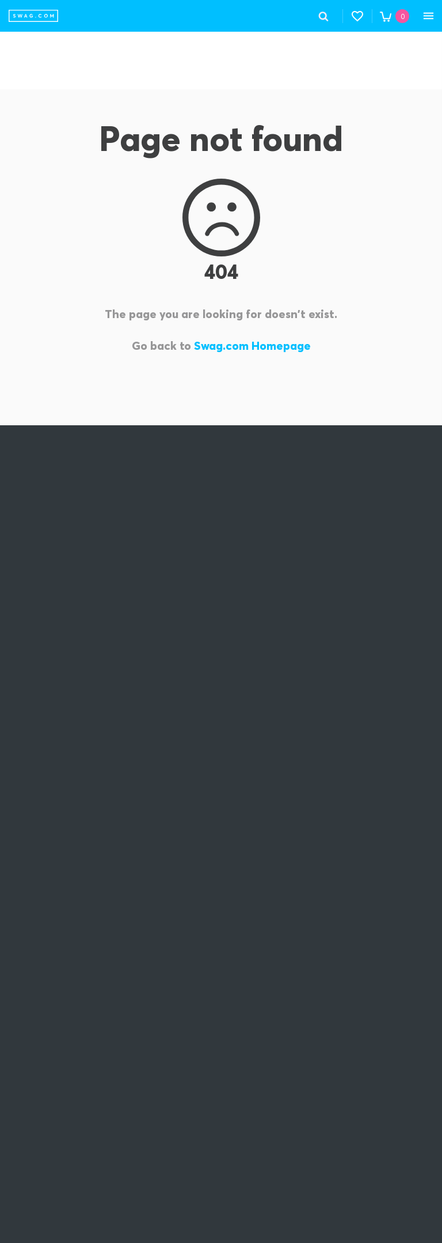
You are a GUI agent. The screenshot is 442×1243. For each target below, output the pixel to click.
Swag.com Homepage (252, 346)
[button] (357, 16)
